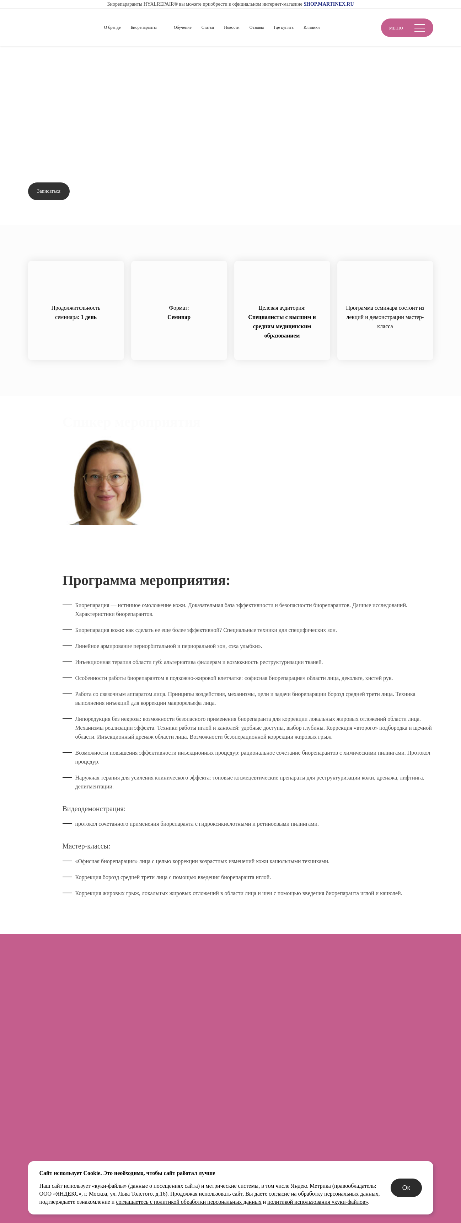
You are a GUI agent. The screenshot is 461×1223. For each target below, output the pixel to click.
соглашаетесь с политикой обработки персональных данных (188, 1202)
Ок (406, 1187)
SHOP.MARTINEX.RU (329, 4)
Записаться (48, 191)
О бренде (112, 27)
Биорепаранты (143, 27)
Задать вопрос (101, 191)
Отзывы (257, 27)
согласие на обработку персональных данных (323, 1194)
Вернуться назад (56, 78)
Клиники (312, 27)
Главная (37, 57)
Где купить (284, 27)
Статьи (208, 27)
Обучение (183, 27)
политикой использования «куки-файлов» (317, 1202)
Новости (232, 27)
